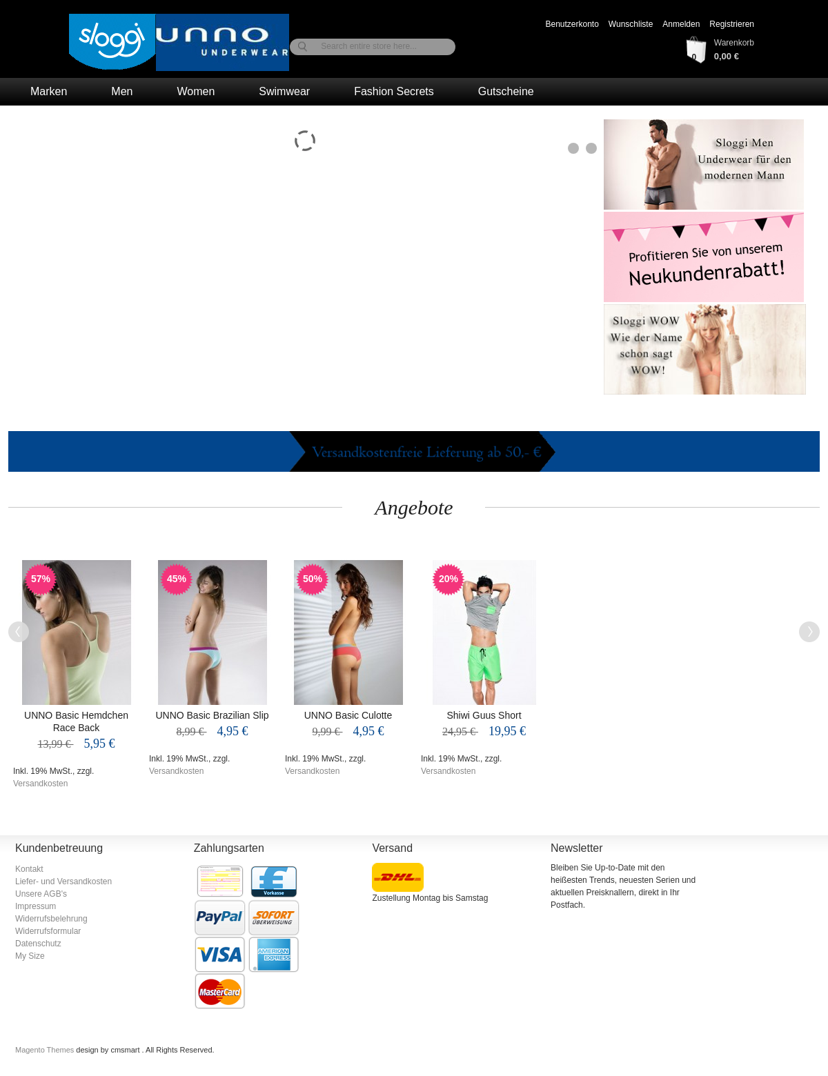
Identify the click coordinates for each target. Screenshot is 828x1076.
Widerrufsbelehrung (51, 919)
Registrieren (731, 24)
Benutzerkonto (571, 24)
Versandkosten (40, 783)
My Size (30, 956)
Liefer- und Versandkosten (63, 881)
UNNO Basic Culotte (348, 715)
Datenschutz (38, 943)
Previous (18, 631)
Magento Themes (45, 1050)
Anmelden (681, 24)
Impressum (35, 906)
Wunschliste (631, 24)
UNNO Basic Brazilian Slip (211, 715)
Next (809, 631)
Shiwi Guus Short (483, 715)
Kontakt (29, 869)
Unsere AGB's (41, 894)
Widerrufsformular (48, 931)
